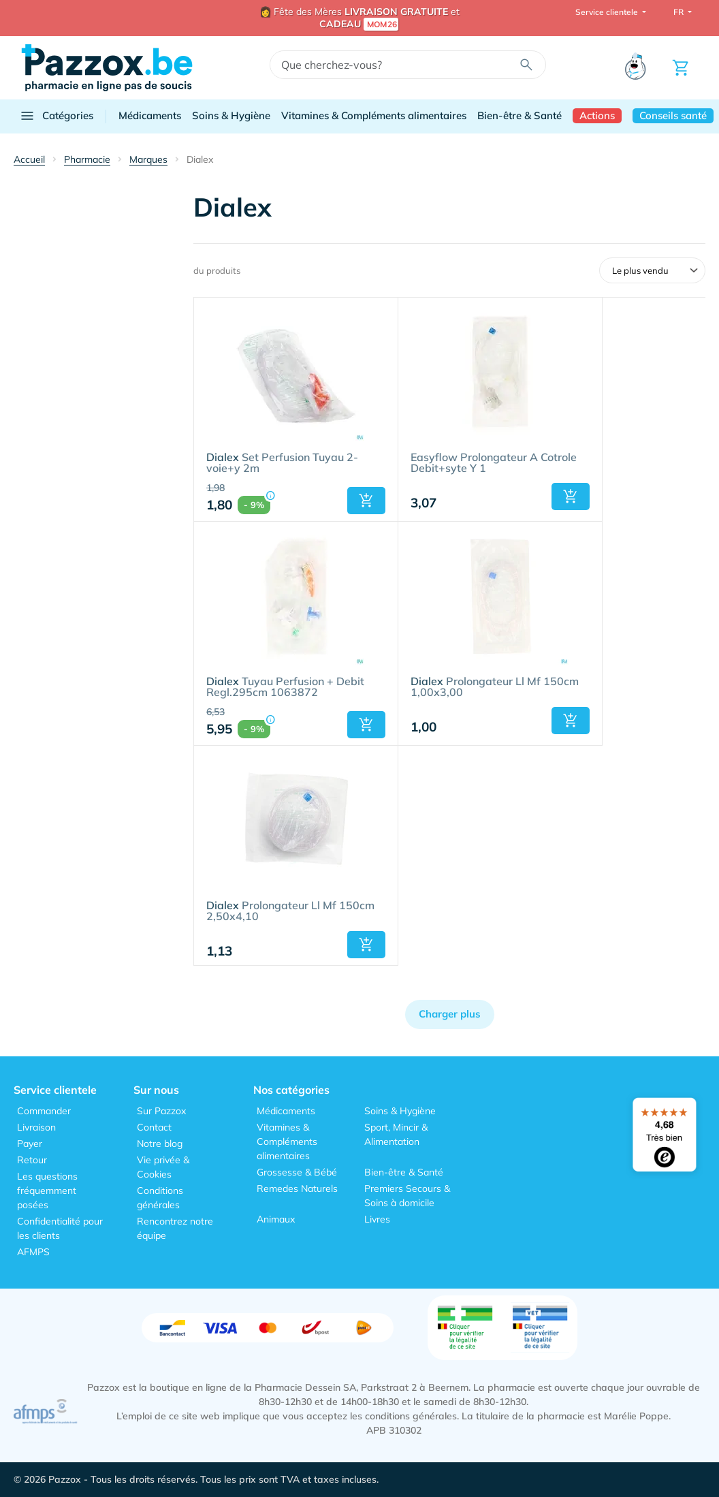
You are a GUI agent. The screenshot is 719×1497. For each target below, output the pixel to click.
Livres (377, 1219)
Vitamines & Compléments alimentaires (373, 115)
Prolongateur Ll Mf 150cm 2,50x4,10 (290, 911)
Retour (32, 1160)
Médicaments (149, 115)
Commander (44, 1111)
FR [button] (679, 12)
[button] (366, 500)
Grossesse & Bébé (297, 1172)
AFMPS (33, 1252)
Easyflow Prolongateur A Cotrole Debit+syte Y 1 (494, 463)
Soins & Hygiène (231, 115)
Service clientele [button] (607, 12)
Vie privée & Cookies (163, 1167)
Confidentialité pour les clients (60, 1228)
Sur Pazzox (161, 1111)
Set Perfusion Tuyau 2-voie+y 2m (282, 463)
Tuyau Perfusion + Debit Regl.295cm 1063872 (285, 687)
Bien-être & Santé (519, 115)
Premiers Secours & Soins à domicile (407, 1195)
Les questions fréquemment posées (47, 1190)
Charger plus (450, 1013)
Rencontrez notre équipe (175, 1228)
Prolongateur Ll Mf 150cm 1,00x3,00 (495, 687)
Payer (29, 1143)
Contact (154, 1127)
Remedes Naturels (297, 1188)
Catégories (56, 116)
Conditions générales (160, 1197)
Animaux (276, 1219)
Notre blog (159, 1143)
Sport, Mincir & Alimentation (396, 1134)
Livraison (36, 1127)
